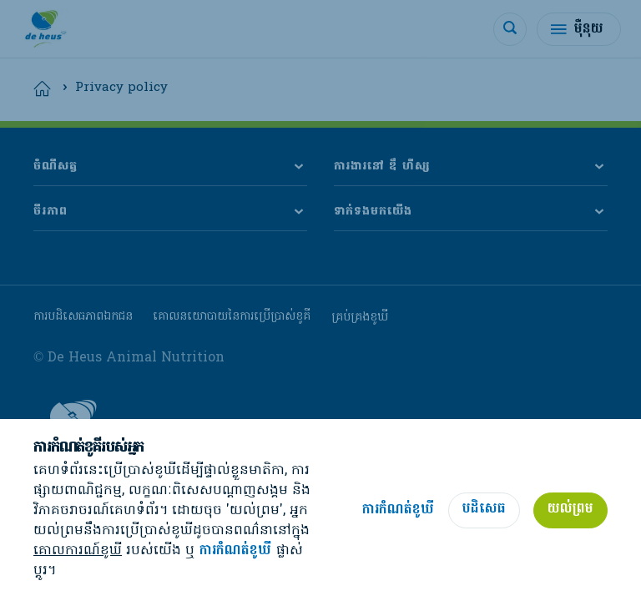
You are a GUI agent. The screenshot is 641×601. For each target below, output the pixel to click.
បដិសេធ (484, 509)
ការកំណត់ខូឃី (235, 551)
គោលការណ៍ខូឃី (77, 551)
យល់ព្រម (570, 509)
